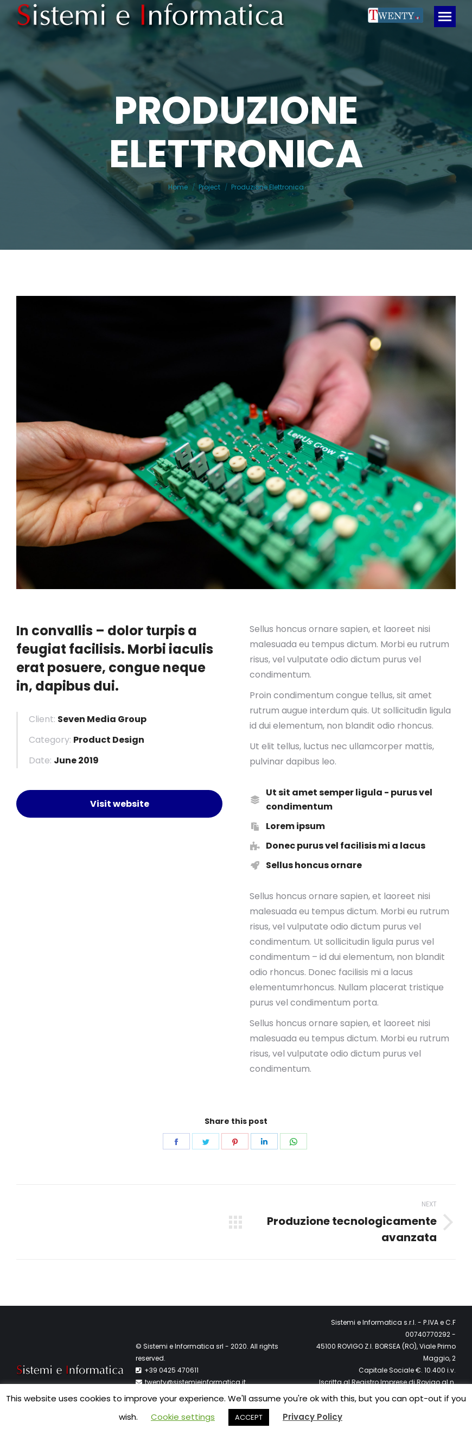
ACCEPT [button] (249, 1417)
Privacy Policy (312, 1417)
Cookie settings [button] (183, 1417)
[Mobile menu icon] (445, 16)
